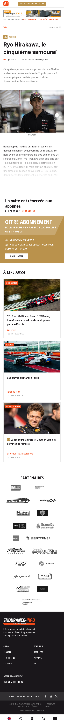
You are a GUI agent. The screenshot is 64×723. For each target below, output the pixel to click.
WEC (20, 19)
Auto (14, 19)
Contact (51, 704)
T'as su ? (38, 646)
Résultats (39, 652)
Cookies (46, 706)
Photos (38, 657)
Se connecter (27, 210)
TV (35, 663)
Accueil (7, 19)
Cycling (7, 663)
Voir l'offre (16, 256)
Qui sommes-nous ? (14, 682)
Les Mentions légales (28, 706)
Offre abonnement (32, 3)
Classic (7, 652)
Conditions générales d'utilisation (25, 704)
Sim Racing (9, 657)
